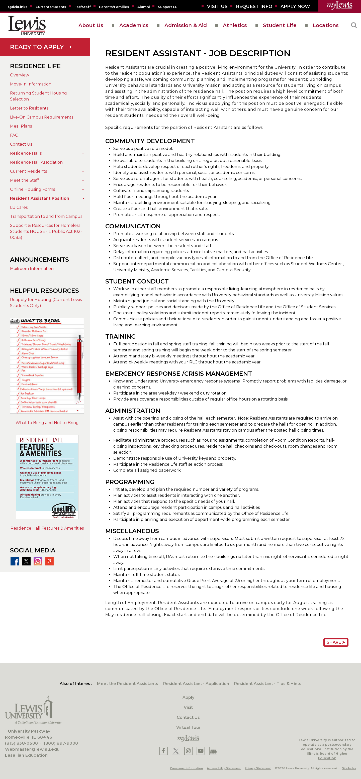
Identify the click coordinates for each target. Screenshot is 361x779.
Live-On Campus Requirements (41, 117)
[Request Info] (254, 6)
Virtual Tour (188, 727)
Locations (326, 25)
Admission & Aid (185, 25)
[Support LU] (167, 6)
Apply (188, 697)
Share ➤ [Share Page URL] (336, 642)
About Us (90, 25)
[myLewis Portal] (339, 6)
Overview (19, 75)
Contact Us (21, 144)
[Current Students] (51, 6)
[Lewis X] (176, 751)
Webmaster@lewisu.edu (32, 749)
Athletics (235, 25)
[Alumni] (143, 6)
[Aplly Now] (295, 6)
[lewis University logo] (27, 25)
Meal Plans (21, 126)
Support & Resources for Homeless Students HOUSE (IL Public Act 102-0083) (46, 231)
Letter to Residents (29, 108)
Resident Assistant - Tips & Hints (267, 683)
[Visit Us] (217, 6)
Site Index (349, 768)
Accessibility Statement (224, 768)
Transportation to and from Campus (46, 216)
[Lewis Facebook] (163, 751)
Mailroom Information (32, 268)
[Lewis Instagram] (188, 751)
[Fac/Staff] (82, 6)
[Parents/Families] (114, 6)
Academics (133, 25)
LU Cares (19, 207)
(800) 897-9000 (61, 743)
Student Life (280, 25)
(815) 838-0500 (21, 743)
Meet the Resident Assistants (127, 683)
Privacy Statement (258, 768)
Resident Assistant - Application (196, 683)
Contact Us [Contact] (188, 717)
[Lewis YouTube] (201, 751)
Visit (188, 707)
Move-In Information (30, 84)
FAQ (14, 135)
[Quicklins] (17, 6)
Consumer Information (186, 768)
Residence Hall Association (36, 162)
